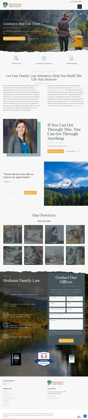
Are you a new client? (56, 314)
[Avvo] (3, 382)
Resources (6, 399)
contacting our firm (78, 105)
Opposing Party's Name (57, 308)
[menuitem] (22, 390)
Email (69, 302)
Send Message (66, 340)
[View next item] (16, 193)
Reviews (5, 401)
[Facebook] (8, 382)
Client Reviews (72, 151)
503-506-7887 (76, 2)
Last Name (71, 297)
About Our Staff (7, 392)
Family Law (6, 395)
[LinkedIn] (6, 382)
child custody (75, 88)
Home (5, 390)
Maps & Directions (52, 397)
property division (60, 90)
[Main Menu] (79, 6)
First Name (53, 297)
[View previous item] (4, 193)
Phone (52, 302)
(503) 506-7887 (51, 395)
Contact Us (6, 404)
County (70, 308)
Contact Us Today (56, 151)
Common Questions (9, 397)
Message (53, 319)
